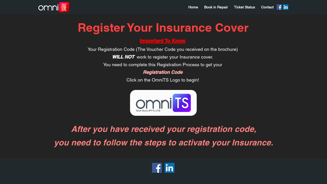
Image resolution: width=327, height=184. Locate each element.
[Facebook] (279, 7)
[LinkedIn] (285, 7)
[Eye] (163, 103)
